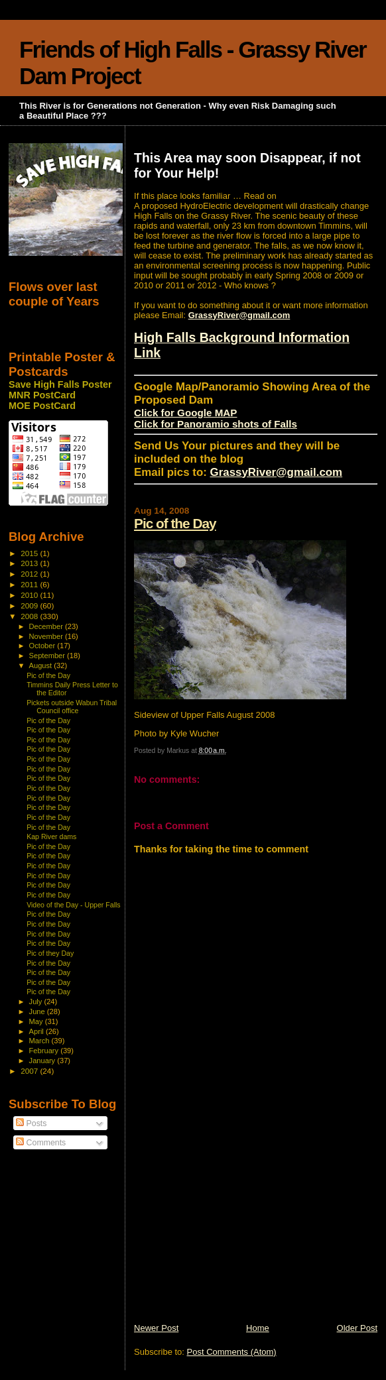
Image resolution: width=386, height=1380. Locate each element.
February (45, 1051)
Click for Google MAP (185, 412)
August (41, 665)
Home (257, 1328)
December (47, 626)
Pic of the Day (175, 523)
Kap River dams (51, 836)
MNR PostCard (42, 395)
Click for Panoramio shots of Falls (215, 424)
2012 (30, 573)
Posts (31, 1123)
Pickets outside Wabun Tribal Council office (72, 707)
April (37, 1031)
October (43, 646)
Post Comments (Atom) (232, 1352)
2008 (30, 616)
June (38, 1011)
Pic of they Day (50, 953)
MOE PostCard (42, 405)
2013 (30, 563)
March (40, 1041)
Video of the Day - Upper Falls (74, 905)
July (36, 1002)
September (48, 656)
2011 (30, 584)
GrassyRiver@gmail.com (239, 315)
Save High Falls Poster (60, 384)
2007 (30, 1070)
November (47, 636)
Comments (41, 1142)
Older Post (357, 1328)
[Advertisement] (233, 1229)
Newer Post (156, 1328)
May (37, 1021)
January (43, 1060)
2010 (30, 595)
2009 (30, 605)
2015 (30, 553)
